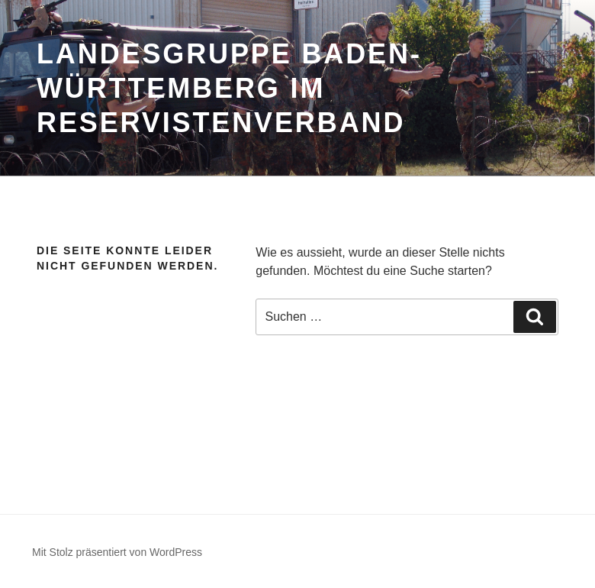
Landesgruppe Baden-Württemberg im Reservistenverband (229, 88)
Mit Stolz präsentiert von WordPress (117, 552)
